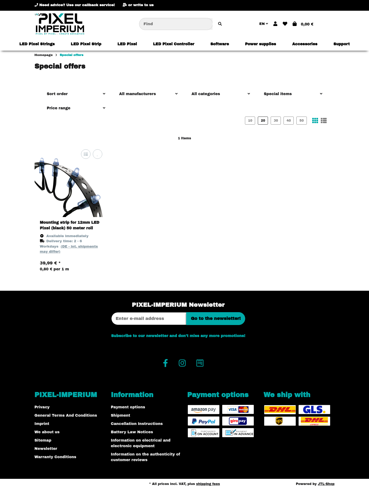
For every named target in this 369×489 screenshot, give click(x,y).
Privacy (42, 407)
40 (288, 120)
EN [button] (263, 24)
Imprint (42, 424)
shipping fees (208, 484)
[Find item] (220, 24)
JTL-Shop (326, 484)
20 (263, 120)
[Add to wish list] (97, 154)
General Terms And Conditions (66, 415)
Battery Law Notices (132, 432)
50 (301, 120)
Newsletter (46, 449)
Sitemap (43, 440)
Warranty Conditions (55, 457)
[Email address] (149, 318)
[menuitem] (37, 44)
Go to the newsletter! (216, 318)
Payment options (128, 407)
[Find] (176, 24)
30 (276, 120)
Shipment (120, 415)
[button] (275, 24)
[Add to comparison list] (85, 154)
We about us (47, 432)
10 (250, 120)
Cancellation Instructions (137, 424)
